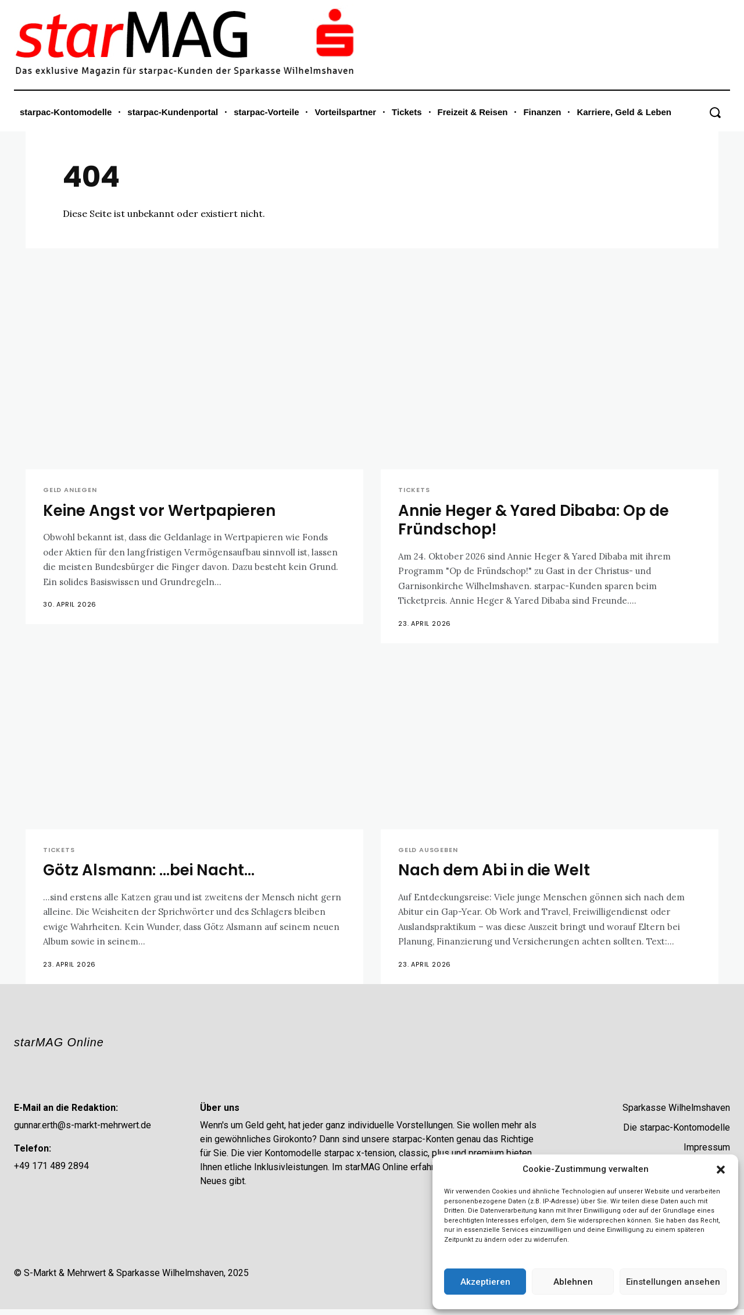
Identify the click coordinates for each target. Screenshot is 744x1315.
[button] (721, 1169)
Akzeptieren (485, 1282)
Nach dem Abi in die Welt (498, 872)
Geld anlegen (70, 490)
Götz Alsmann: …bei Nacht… (152, 872)
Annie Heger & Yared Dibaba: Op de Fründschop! (540, 520)
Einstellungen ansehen (673, 1282)
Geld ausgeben (427, 851)
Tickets (414, 490)
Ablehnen (573, 1282)
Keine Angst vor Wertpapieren (163, 511)
